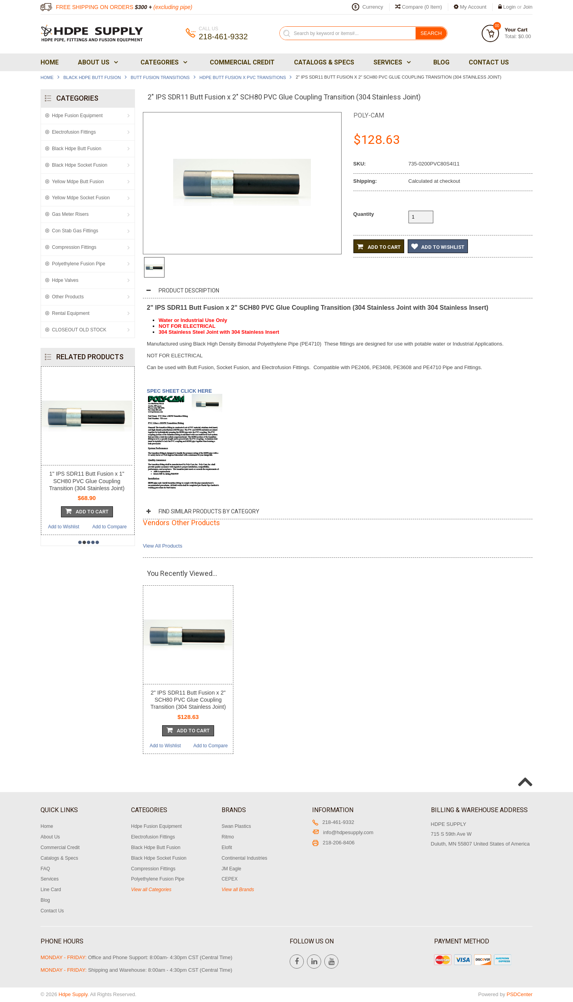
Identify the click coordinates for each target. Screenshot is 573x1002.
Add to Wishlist (63, 526)
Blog (441, 62)
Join (527, 7)
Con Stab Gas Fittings (75, 230)
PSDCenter (519, 994)
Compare (418, 7)
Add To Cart (87, 511)
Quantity (363, 214)
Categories (163, 62)
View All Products (162, 546)
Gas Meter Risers (70, 214)
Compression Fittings (74, 247)
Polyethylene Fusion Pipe (78, 264)
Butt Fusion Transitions (160, 77)
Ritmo (228, 837)
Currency (372, 7)
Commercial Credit (242, 62)
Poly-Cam (368, 115)
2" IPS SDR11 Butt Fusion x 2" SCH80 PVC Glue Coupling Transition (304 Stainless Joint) (188, 699)
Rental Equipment (70, 313)
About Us (97, 62)
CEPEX (230, 879)
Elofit (227, 847)
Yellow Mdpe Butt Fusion (78, 181)
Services (391, 62)
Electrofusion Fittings (74, 132)
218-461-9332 (333, 822)
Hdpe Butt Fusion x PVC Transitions (243, 77)
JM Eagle (231, 868)
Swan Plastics (236, 826)
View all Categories (151, 889)
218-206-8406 (333, 843)
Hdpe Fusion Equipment (77, 115)
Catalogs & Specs (324, 62)
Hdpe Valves (65, 280)
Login (509, 7)
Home (50, 62)
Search (431, 33)
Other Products (68, 297)
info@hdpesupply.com (342, 832)
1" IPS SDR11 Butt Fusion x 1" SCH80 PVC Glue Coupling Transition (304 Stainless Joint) (87, 481)
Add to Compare (109, 526)
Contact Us (489, 62)
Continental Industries (244, 858)
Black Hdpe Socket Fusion (79, 165)
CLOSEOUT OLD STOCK (79, 330)
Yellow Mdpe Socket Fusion (81, 197)
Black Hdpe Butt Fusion (92, 77)
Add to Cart (379, 246)
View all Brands (238, 889)
